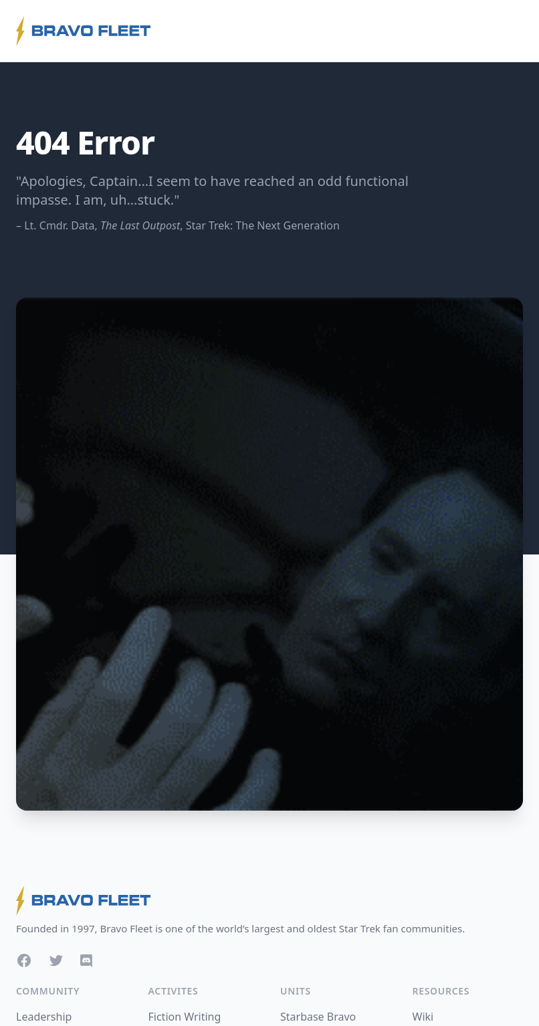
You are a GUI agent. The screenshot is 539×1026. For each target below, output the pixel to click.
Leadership (44, 1016)
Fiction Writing (184, 1016)
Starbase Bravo (318, 1016)
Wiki (423, 1016)
